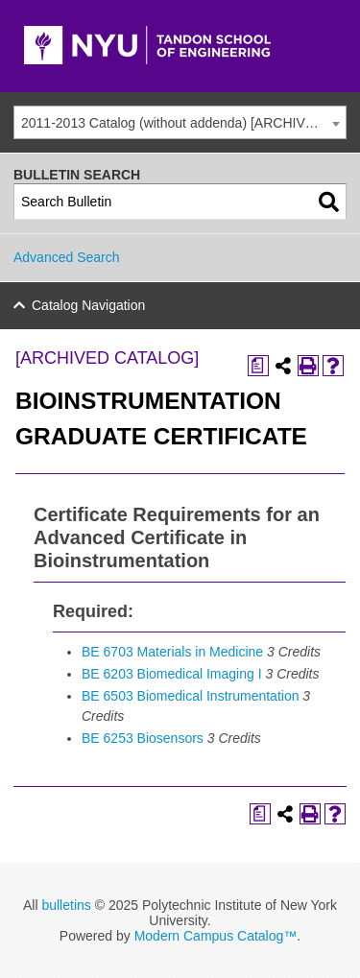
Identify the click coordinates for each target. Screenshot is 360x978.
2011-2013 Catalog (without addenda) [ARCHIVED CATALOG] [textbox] (183, 123)
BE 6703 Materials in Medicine (172, 651)
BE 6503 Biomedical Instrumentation (190, 696)
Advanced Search (66, 257)
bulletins (65, 905)
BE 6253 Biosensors (143, 738)
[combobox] (180, 122)
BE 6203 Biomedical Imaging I (172, 673)
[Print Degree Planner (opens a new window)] (258, 365)
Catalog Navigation (88, 305)
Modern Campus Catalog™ (216, 935)
